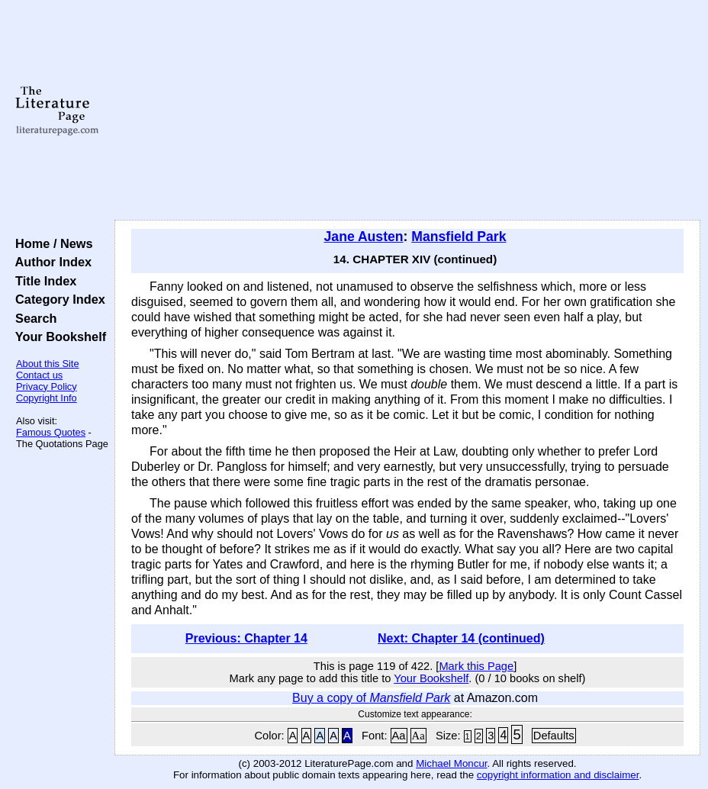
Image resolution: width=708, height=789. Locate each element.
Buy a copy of (371, 697)
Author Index (50, 262)
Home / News (50, 243)
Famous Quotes (50, 432)
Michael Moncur (451, 763)
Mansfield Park (458, 236)
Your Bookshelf (57, 336)
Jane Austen (364, 236)
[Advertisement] (407, 110)
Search (32, 318)
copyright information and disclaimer (558, 775)
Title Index (42, 281)
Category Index (56, 299)
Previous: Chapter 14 (246, 638)
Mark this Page (476, 666)
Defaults (553, 735)
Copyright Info (46, 398)
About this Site (47, 363)
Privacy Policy (46, 386)
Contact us (39, 375)
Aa (399, 735)
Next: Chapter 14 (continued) (461, 638)
